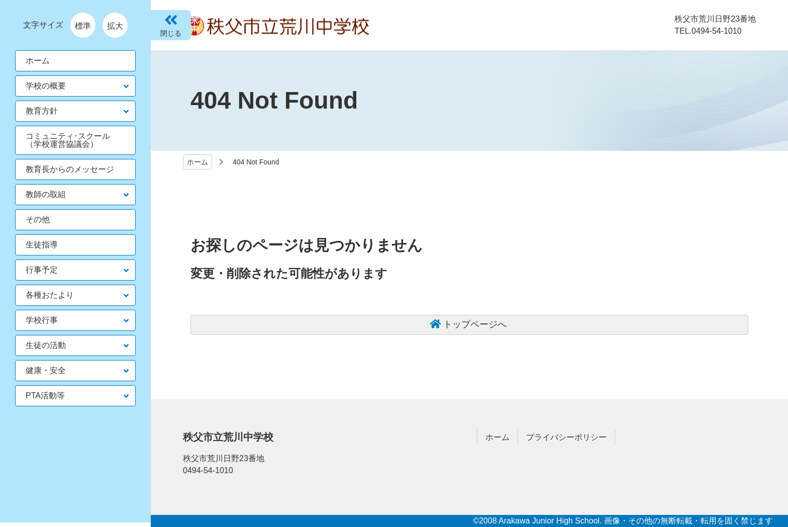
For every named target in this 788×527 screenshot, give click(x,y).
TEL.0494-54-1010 (707, 31)
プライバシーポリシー (566, 437)
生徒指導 (42, 244)
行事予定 (42, 270)
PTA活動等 (45, 395)
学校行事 (42, 320)
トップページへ (475, 324)
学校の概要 (46, 85)
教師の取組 (46, 194)
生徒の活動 (46, 345)
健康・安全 (46, 370)
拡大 (115, 26)
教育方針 (42, 111)
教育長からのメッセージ (70, 169)
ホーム (197, 162)
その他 (38, 219)
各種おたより (50, 295)
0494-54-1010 (208, 470)
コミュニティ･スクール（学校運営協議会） (68, 140)
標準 (83, 26)
